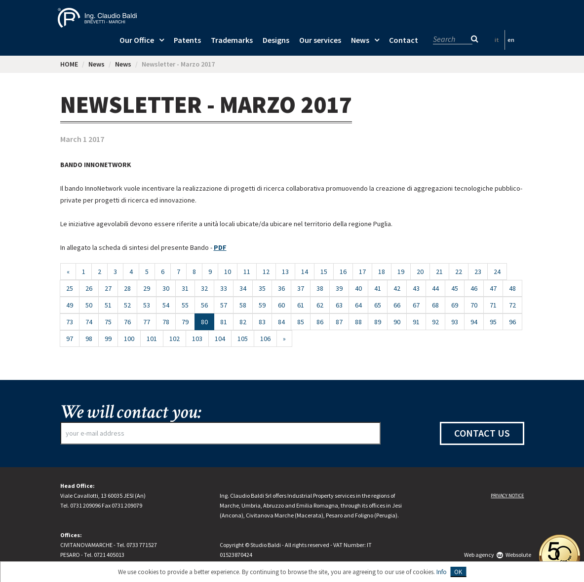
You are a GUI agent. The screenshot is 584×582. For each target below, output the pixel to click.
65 (377, 305)
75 (108, 321)
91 (416, 321)
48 (512, 288)
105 (242, 338)
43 (416, 288)
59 (262, 305)
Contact (403, 40)
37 (300, 288)
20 (420, 271)
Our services (320, 40)
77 (146, 321)
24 (497, 271)
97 (69, 338)
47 (493, 288)
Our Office (136, 40)
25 (69, 288)
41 (377, 288)
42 (396, 288)
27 (108, 288)
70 (473, 305)
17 (362, 271)
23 (477, 271)
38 (319, 288)
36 (281, 288)
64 (358, 305)
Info (441, 572)
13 (285, 271)
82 (242, 321)
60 (281, 305)
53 (146, 305)
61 (300, 305)
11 (246, 271)
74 (88, 321)
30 (165, 288)
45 (454, 288)
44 (435, 288)
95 (493, 321)
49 (69, 305)
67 (416, 305)
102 (174, 338)
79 (185, 321)
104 (220, 338)
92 (435, 321)
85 (300, 321)
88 (358, 321)
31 (185, 288)
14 (304, 271)
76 (127, 321)
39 (339, 288)
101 (152, 338)
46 (473, 288)
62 (319, 305)
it (497, 39)
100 (129, 338)
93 (454, 321)
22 (458, 271)
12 (266, 271)
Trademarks (232, 40)
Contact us (482, 433)
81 (223, 321)
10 (227, 271)
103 (197, 338)
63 (339, 305)
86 (319, 321)
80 (207, 321)
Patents (187, 40)
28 (127, 288)
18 (381, 271)
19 (400, 271)
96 (512, 321)
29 (146, 288)
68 (435, 305)
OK (458, 572)
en (510, 39)
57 (223, 305)
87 (339, 321)
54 (165, 305)
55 (185, 305)
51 (108, 305)
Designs (276, 40)
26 (88, 288)
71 (493, 305)
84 (281, 321)
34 (242, 288)
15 (323, 271)
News (360, 40)
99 (108, 338)
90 (396, 321)
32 (204, 288)
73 (69, 321)
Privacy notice (507, 495)
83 (262, 321)
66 (396, 305)
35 (262, 288)
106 (265, 338)
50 (88, 305)
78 (165, 321)
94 (473, 321)
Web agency (479, 554)
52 (127, 305)
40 (358, 288)
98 (88, 338)
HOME (69, 64)
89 (377, 321)
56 (204, 305)
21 (439, 271)
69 (454, 305)
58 (242, 305)
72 (512, 305)
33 (223, 288)
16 (343, 271)
